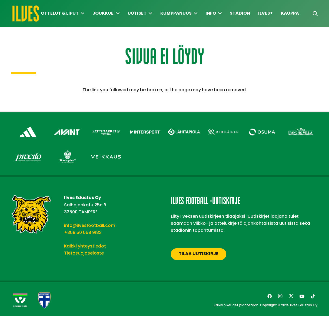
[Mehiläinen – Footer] (223, 126)
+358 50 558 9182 (83, 232)
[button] (315, 14)
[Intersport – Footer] (145, 126)
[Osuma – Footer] (262, 126)
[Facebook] (269, 296)
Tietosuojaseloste (84, 253)
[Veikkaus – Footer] (106, 150)
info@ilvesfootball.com (89, 225)
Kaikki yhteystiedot (85, 246)
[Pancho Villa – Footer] (301, 126)
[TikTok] (312, 296)
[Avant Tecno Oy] (67, 126)
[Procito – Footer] (28, 150)
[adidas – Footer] (28, 126)
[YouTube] (302, 296)
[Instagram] (280, 296)
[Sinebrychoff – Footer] (67, 150)
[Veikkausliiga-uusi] (20, 300)
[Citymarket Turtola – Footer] (106, 126)
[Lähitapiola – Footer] (184, 124)
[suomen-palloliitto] (44, 300)
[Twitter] (291, 296)
